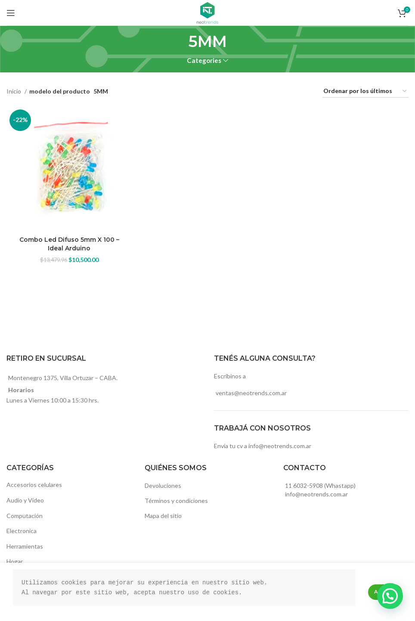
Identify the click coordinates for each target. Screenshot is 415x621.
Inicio (14, 91)
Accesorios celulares (34, 484)
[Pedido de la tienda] (365, 91)
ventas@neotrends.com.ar (251, 392)
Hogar (14, 561)
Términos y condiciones (176, 500)
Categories (204, 60)
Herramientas (24, 546)
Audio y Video (25, 500)
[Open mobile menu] (10, 13)
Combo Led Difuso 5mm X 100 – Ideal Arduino (69, 244)
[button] (390, 596)
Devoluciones (163, 485)
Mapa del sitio (163, 515)
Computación (24, 515)
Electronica (21, 530)
